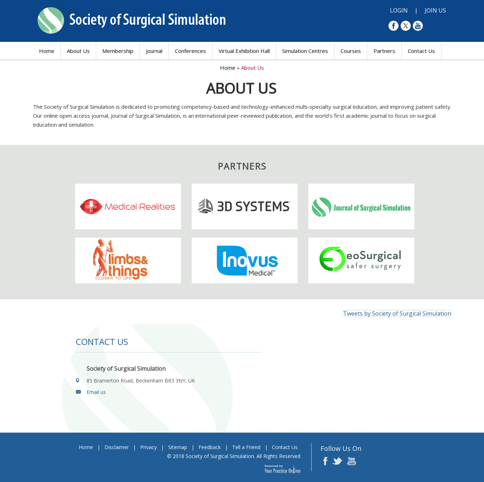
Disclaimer (116, 447)
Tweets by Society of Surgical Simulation (397, 313)
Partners (384, 50)
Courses (351, 50)
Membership (117, 50)
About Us (78, 50)
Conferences (190, 50)
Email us (96, 392)
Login (399, 10)
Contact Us (421, 50)
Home (46, 50)
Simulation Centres (305, 50)
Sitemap (177, 447)
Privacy (148, 447)
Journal (154, 50)
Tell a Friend (246, 447)
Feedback (210, 447)
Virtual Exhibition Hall (244, 50)
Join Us (435, 10)
